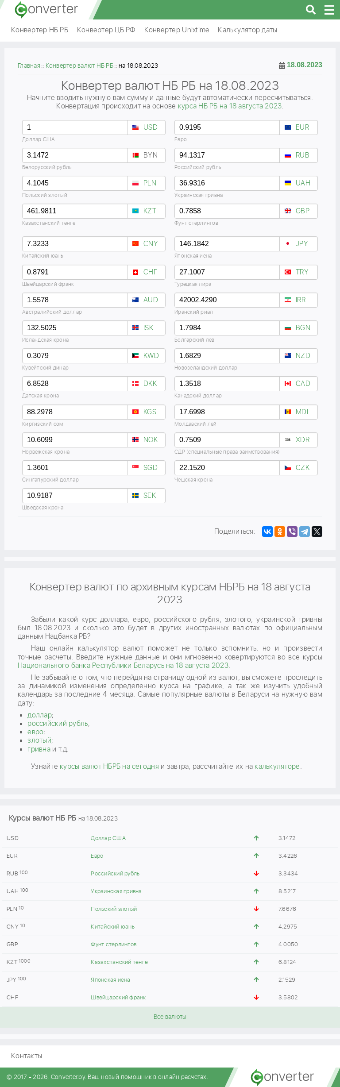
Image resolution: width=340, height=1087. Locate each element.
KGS (149, 412)
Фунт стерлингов (113, 945)
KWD (151, 356)
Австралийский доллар (52, 312)
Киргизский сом (42, 424)
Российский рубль (115, 874)
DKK (150, 384)
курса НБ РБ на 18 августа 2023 (230, 106)
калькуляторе (277, 767)
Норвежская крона (46, 452)
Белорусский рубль (47, 167)
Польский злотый (114, 909)
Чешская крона (193, 480)
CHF (150, 272)
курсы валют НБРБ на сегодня (109, 767)
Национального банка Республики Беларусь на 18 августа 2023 (123, 666)
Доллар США (108, 838)
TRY (302, 272)
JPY (302, 244)
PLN (149, 183)
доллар (39, 715)
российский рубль (57, 724)
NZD (303, 356)
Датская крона (40, 396)
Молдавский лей (195, 424)
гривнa (38, 749)
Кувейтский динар (45, 368)
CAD (303, 384)
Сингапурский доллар (50, 480)
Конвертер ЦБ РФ (106, 30)
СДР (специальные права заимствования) (227, 452)
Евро (97, 856)
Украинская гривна (116, 891)
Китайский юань (113, 927)
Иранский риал (193, 312)
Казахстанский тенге (119, 962)
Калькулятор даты (247, 30)
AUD (150, 300)
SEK (149, 496)
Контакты (26, 1056)
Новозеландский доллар (205, 368)
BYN (150, 155)
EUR (302, 128)
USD (150, 128)
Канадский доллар (198, 396)
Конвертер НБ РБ (39, 30)
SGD (150, 468)
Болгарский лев (194, 340)
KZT (149, 211)
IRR (300, 300)
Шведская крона (43, 508)
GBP (302, 211)
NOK (150, 440)
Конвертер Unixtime (176, 30)
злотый (39, 741)
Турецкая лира (192, 284)
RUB (302, 155)
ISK (148, 328)
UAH (303, 183)
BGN (303, 328)
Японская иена (110, 980)
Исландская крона (45, 340)
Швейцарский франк (118, 998)
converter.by (46, 9)
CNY (150, 244)
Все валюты (170, 1017)
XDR (302, 440)
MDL (303, 412)
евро (35, 732)
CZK (302, 468)
